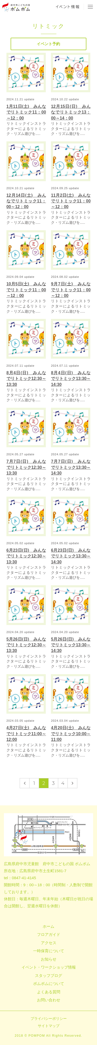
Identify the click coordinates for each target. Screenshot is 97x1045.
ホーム (48, 926)
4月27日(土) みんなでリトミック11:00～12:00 (26, 734)
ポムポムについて (48, 983)
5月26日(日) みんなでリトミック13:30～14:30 (71, 645)
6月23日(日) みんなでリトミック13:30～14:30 (71, 556)
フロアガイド (48, 934)
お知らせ (48, 959)
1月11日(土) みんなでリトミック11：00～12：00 (26, 112)
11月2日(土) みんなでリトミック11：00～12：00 (71, 201)
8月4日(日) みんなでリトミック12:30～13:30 (26, 379)
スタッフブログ (48, 975)
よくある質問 (48, 992)
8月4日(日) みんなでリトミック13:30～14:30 (71, 379)
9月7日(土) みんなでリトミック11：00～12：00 (71, 290)
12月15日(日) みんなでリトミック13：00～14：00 (71, 112)
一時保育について (48, 951)
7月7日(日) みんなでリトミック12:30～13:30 (26, 467)
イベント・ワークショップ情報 (48, 967)
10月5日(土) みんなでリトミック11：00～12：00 (26, 290)
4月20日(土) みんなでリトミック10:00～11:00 (71, 734)
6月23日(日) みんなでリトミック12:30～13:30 (26, 556)
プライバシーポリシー (49, 1018)
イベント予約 (48, 44)
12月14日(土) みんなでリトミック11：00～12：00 (26, 201)
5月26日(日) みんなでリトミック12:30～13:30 (26, 645)
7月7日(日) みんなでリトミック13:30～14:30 (71, 467)
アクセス (48, 943)
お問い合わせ (48, 1000)
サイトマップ (48, 1026)
